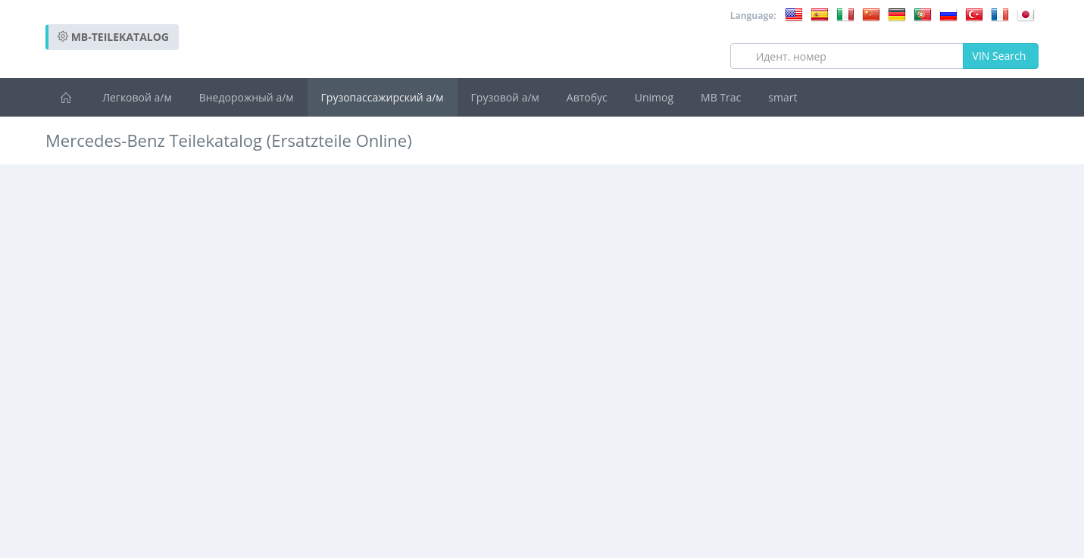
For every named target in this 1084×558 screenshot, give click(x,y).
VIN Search (1001, 55)
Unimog (654, 97)
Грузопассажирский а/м (382, 97)
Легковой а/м (137, 97)
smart (782, 97)
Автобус (587, 97)
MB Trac (721, 97)
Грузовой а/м (505, 97)
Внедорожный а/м (246, 97)
